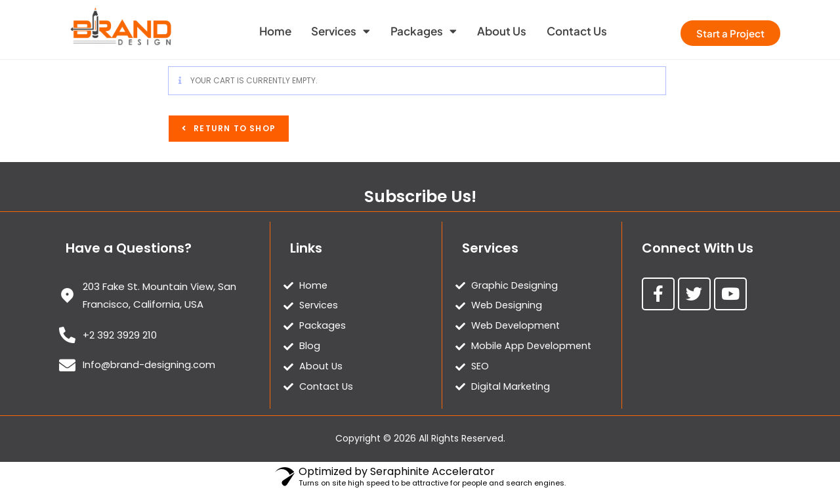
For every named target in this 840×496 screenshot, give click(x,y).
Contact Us (588, 31)
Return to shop (233, 128)
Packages (423, 31)
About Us (507, 31)
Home (263, 31)
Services (334, 31)
